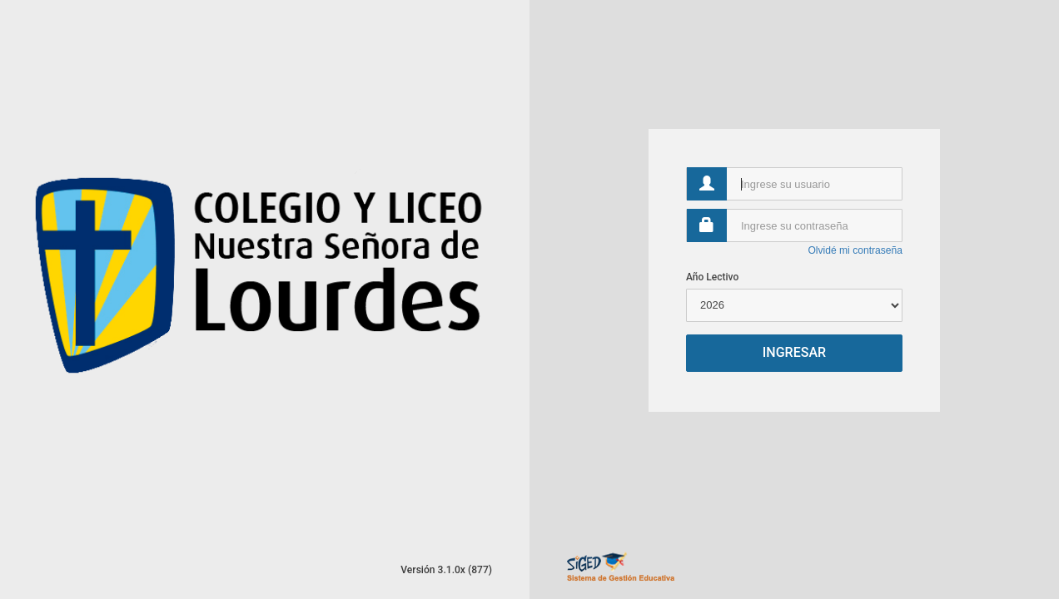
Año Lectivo (712, 277)
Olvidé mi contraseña (855, 250)
